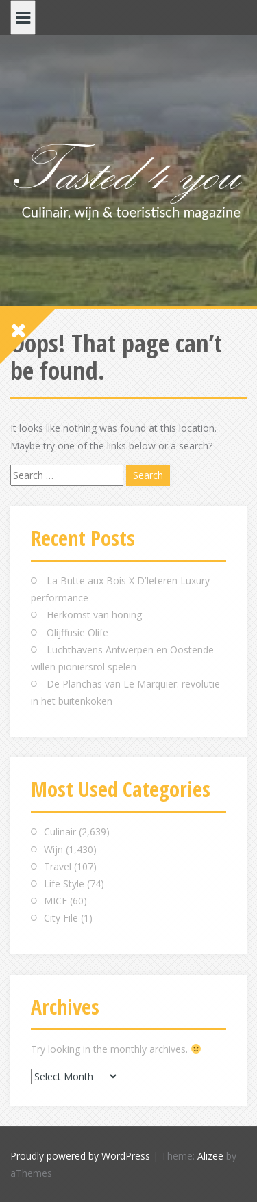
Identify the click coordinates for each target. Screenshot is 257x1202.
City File (61, 917)
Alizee (210, 1155)
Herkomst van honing (94, 614)
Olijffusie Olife (77, 632)
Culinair (60, 831)
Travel (57, 866)
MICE (55, 900)
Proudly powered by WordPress (80, 1155)
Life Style (64, 883)
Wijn (53, 849)
